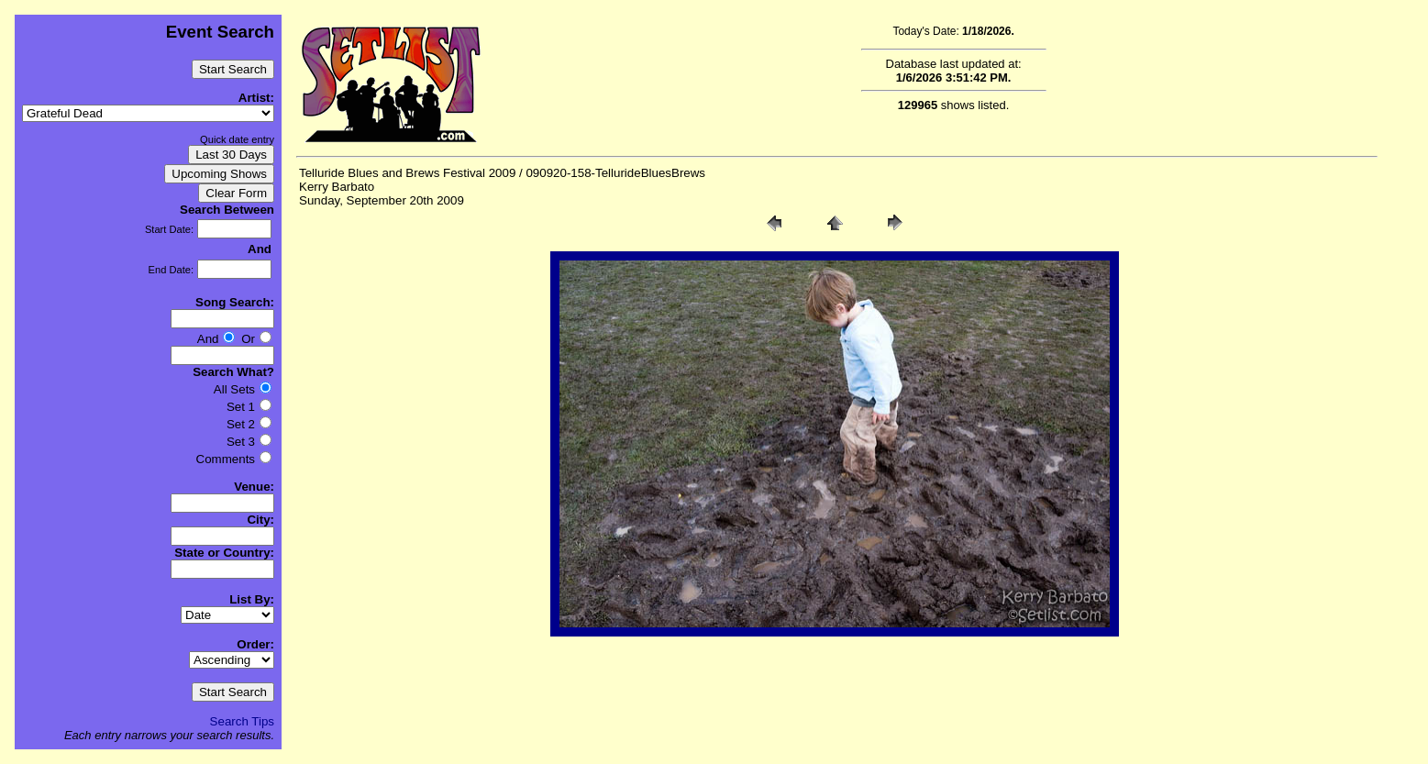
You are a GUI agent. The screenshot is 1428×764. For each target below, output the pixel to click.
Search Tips (242, 721)
